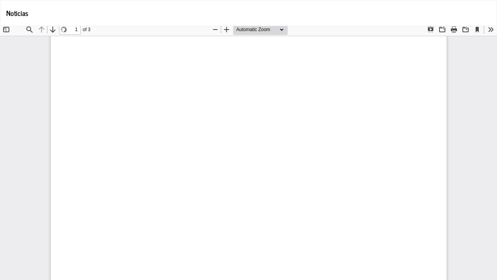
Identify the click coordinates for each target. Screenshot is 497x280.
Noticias (17, 13)
